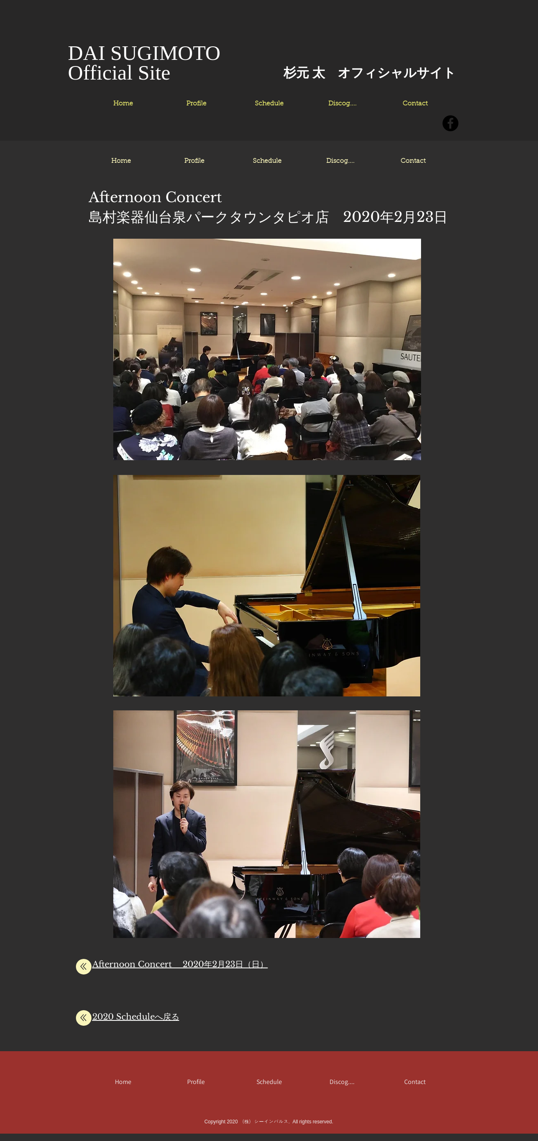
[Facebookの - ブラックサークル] (450, 123)
